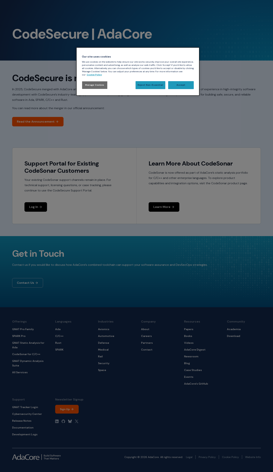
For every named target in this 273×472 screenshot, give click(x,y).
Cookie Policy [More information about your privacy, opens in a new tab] (94, 74)
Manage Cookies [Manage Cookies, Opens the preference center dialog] (94, 85)
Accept (181, 85)
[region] (137, 71)
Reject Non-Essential (150, 85)
